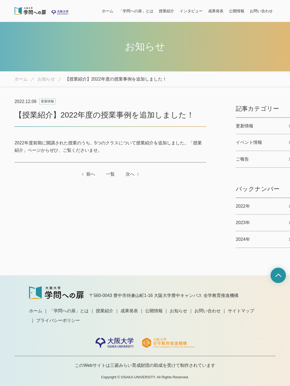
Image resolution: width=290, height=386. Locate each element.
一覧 (110, 174)
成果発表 (215, 11)
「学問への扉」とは (136, 11)
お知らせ (46, 79)
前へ (90, 174)
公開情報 (236, 11)
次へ (130, 174)
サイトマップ (241, 310)
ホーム (107, 11)
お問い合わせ (261, 11)
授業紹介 (166, 11)
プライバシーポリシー (58, 320)
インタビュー (191, 11)
